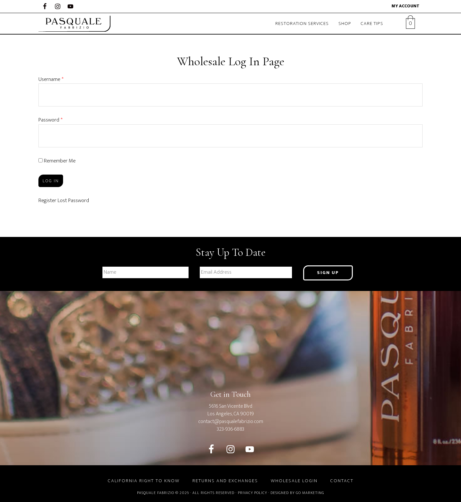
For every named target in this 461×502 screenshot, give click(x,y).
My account (405, 6)
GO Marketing (310, 493)
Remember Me (57, 160)
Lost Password (73, 200)
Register (47, 200)
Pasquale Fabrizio (76, 24)
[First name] (145, 272)
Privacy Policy (252, 493)
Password (50, 119)
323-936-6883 (230, 429)
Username (50, 79)
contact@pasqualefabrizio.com (230, 421)
